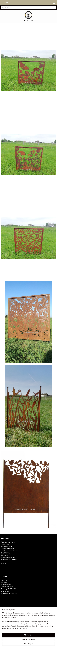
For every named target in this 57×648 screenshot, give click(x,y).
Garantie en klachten (7, 548)
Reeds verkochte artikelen (9, 559)
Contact (3, 564)
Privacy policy (5, 544)
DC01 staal (4, 555)
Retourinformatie (6, 546)
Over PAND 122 (5, 553)
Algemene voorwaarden (8, 542)
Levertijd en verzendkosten (9, 551)
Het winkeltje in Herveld (8, 557)
